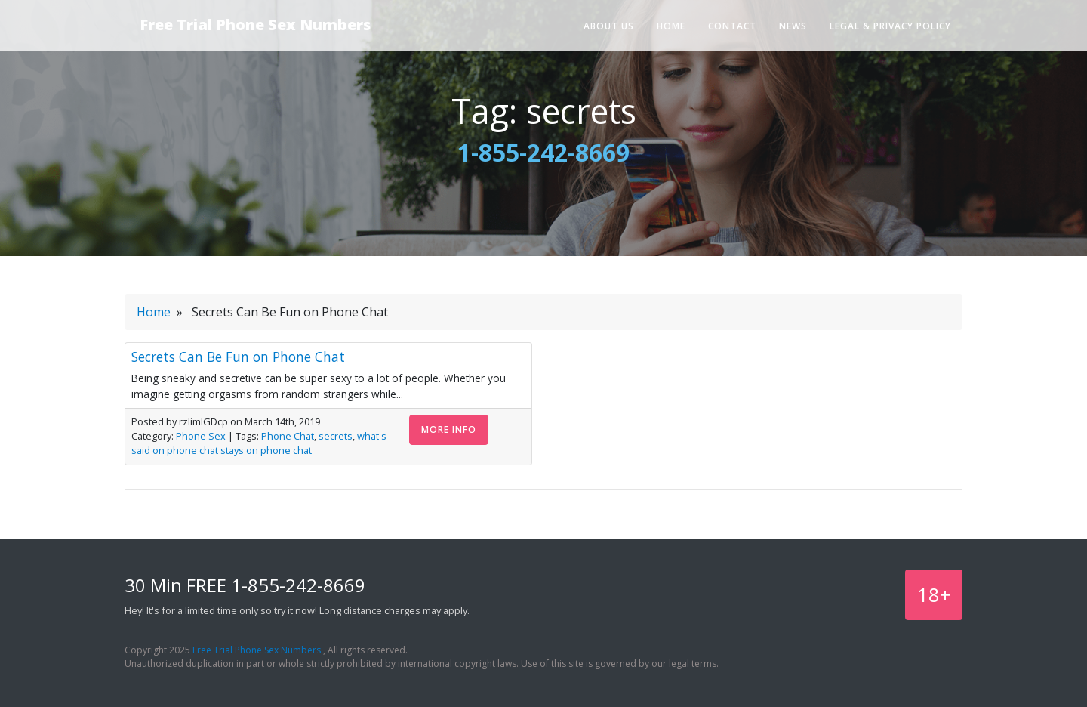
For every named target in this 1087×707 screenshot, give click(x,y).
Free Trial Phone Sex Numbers (255, 24)
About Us (609, 26)
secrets (336, 436)
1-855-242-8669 (543, 152)
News (793, 26)
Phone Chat (287, 436)
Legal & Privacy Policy (890, 26)
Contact (732, 26)
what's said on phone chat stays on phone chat (258, 443)
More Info (448, 429)
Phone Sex (201, 436)
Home (671, 26)
